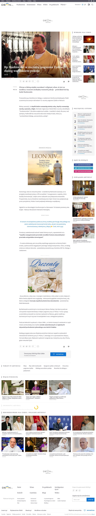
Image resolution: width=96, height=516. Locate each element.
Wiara (39, 5)
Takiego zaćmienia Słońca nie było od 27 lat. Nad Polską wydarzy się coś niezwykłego (77, 39)
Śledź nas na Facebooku (83, 164)
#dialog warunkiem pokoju (44, 368)
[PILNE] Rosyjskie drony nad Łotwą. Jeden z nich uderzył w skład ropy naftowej (85, 134)
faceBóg (29, 1)
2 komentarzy (81, 129)
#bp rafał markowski (35, 366)
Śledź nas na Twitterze (83, 168)
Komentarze (31, 5)
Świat (19, 487)
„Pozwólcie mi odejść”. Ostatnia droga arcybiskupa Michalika (85, 152)
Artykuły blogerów (21, 500)
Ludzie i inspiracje (61, 500)
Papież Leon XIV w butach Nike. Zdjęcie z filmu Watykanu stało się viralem (12, 398)
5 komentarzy (81, 123)
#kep (25, 366)
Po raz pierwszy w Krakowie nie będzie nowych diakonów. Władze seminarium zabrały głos (77, 79)
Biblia (3, 1)
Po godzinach (54, 5)
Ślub (18, 503)
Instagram (93, 1)
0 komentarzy (81, 135)
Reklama (34, 514)
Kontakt (23, 514)
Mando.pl (28, 510)
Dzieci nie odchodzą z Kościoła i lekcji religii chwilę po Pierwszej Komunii (85, 146)
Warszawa (77, 4)
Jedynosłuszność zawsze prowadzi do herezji (80, 197)
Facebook (73, 490)
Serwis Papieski (5, 399)
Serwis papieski (20, 498)
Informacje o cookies (41, 514)
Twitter (91, 1)
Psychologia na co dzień (49, 500)
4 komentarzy (81, 147)
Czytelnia (33, 493)
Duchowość (33, 498)
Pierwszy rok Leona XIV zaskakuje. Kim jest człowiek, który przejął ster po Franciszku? (83, 455)
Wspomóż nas (58, 354)
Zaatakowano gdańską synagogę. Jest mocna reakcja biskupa (83, 219)
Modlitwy (46, 503)
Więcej (63, 4)
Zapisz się (90, 499)
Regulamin (9, 514)
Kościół (6, 74)
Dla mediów (28, 514)
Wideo (45, 5)
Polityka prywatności (16, 514)
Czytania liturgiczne (48, 498)
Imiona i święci (34, 503)
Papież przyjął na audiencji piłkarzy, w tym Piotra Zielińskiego (58, 398)
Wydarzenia (20, 5)
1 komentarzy (81, 117)
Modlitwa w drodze (16, 1)
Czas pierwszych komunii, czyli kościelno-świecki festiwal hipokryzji (59, 454)
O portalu (3, 514)
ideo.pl (93, 514)
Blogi (24, 1)
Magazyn (8, 1)
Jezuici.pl (4, 510)
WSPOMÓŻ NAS (89, 510)
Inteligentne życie (59, 488)
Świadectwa (33, 500)
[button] (89, 4)
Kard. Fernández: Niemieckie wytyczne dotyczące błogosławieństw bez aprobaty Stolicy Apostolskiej (76, 71)
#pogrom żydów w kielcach (52, 366)
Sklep (34, 1)
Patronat (49, 514)
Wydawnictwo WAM (16, 510)
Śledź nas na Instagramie (83, 171)
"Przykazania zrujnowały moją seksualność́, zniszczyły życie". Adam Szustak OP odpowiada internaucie (85, 140)
